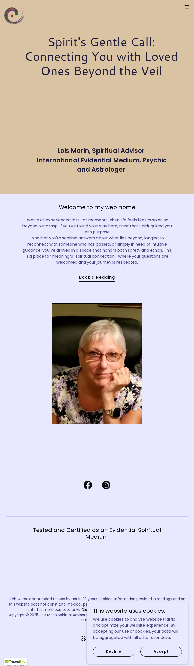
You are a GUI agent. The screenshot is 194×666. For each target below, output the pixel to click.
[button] (187, 7)
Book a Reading (97, 277)
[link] (14, 7)
